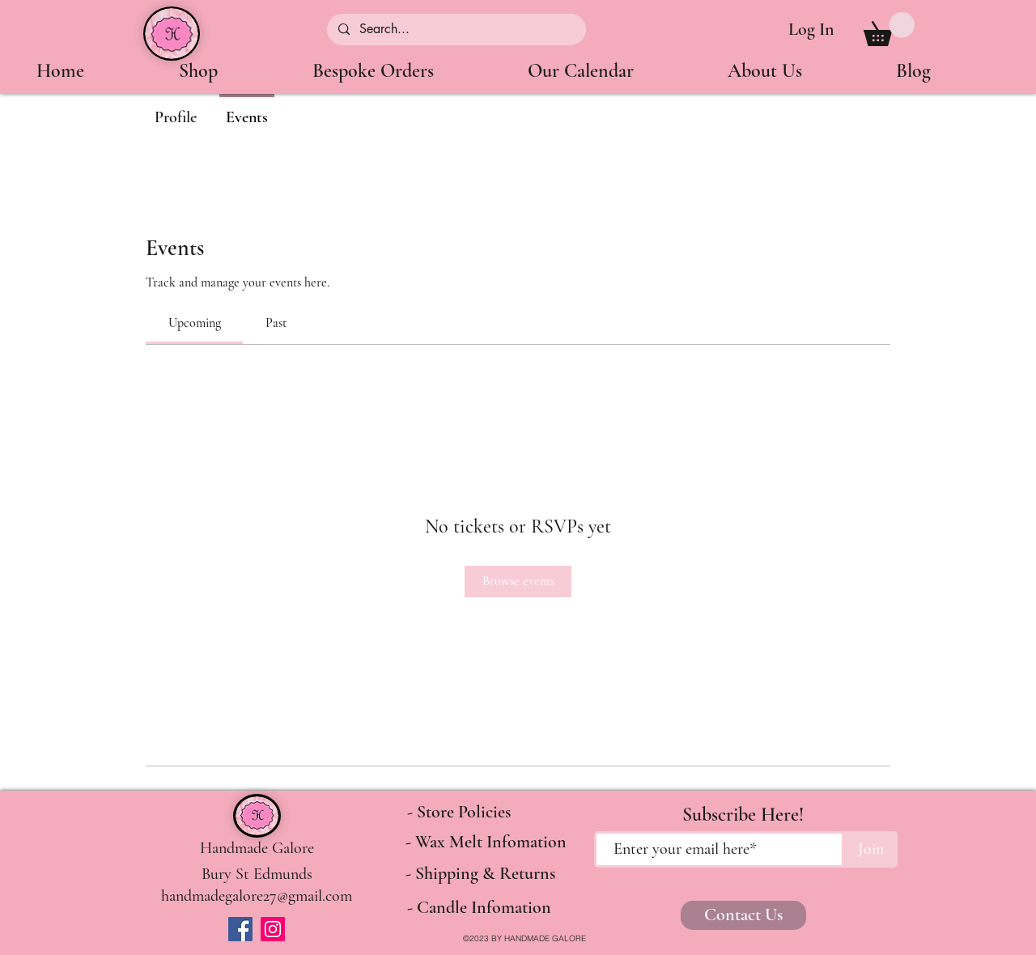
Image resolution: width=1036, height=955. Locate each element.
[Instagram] (273, 929)
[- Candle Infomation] (479, 908)
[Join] (871, 849)
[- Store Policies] (459, 812)
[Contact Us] (743, 915)
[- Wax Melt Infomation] (486, 842)
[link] (194, 323)
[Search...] (455, 29)
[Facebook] (240, 929)
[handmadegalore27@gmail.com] (256, 896)
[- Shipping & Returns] (480, 874)
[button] (889, 29)
